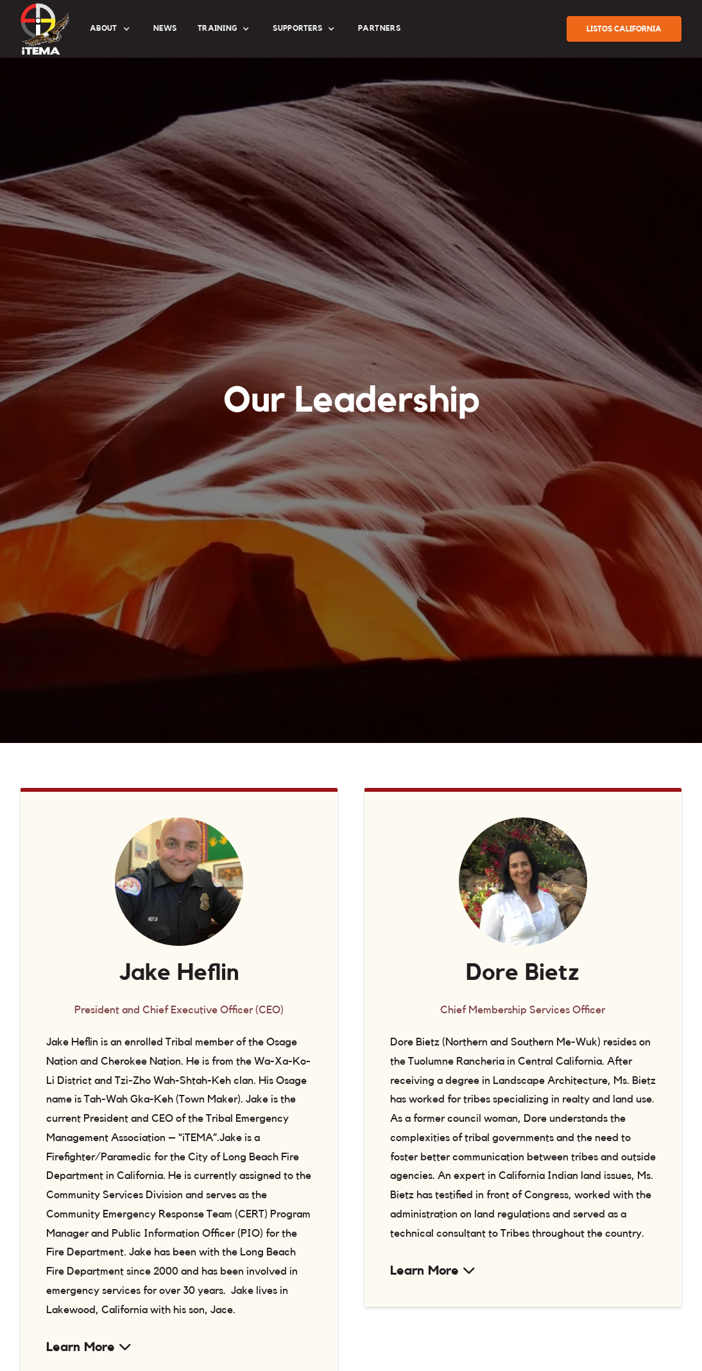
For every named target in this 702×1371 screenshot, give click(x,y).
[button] (111, 29)
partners (379, 28)
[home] (45, 29)
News (165, 28)
